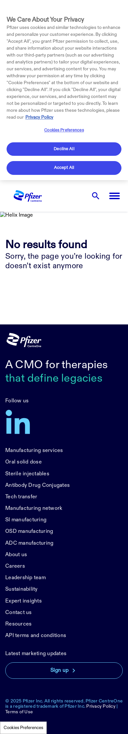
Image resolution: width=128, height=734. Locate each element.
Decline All (64, 149)
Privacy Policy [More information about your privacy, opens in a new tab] (39, 117)
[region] (64, 90)
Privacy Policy (100, 706)
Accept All (64, 168)
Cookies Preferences (23, 728)
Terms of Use (19, 712)
